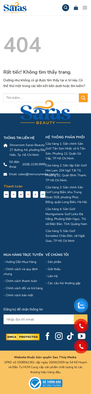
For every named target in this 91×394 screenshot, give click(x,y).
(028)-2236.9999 (34, 164)
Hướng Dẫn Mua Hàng (21, 262)
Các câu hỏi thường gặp (64, 283)
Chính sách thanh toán (21, 281)
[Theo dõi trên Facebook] (47, 337)
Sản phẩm (54, 262)
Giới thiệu (54, 269)
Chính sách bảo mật (19, 295)
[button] (65, 7)
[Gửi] (83, 97)
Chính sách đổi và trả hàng (24, 288)
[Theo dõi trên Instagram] (59, 337)
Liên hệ (53, 276)
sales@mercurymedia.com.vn (38, 174)
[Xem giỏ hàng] (76, 7)
